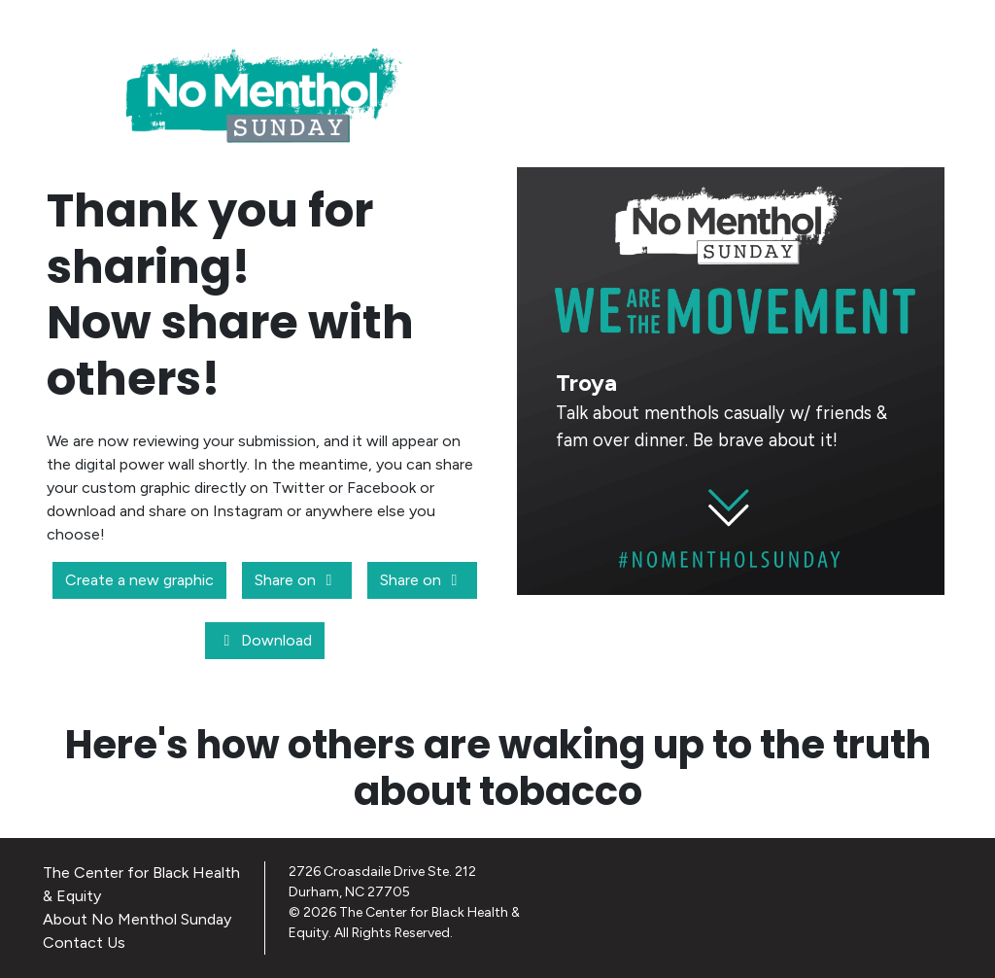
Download (265, 640)
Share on (297, 580)
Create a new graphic (139, 580)
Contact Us (84, 942)
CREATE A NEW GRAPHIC (731, 628)
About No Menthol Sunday (137, 919)
